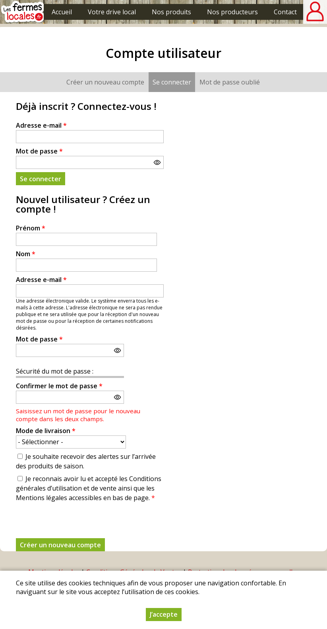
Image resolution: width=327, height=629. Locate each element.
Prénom (30, 228)
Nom (25, 253)
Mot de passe (39, 151)
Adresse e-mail (41, 125)
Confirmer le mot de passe (59, 386)
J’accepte (164, 614)
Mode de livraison (45, 430)
